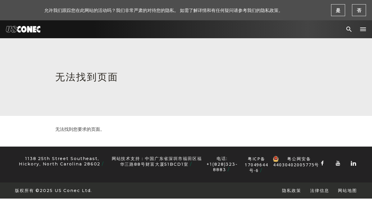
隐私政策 (291, 190)
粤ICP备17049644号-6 (256, 164)
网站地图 (347, 190)
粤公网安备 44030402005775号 (296, 159)
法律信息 (319, 190)
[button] (363, 29)
